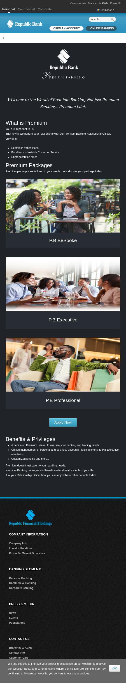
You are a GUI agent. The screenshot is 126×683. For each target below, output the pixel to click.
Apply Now (63, 422)
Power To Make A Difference (27, 553)
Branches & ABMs (98, 3)
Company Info (78, 3)
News (12, 613)
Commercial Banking (22, 583)
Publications (17, 622)
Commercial (26, 9)
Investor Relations (21, 548)
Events (13, 618)
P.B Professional (63, 400)
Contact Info (17, 652)
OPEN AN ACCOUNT (66, 28)
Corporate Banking (21, 588)
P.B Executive (63, 319)
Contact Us (116, 3)
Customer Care (18, 657)
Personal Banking (20, 578)
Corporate (45, 9)
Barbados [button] (107, 10)
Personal (9, 9)
